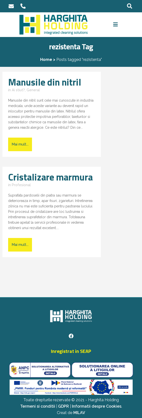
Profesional (21, 185)
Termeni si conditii (37, 406)
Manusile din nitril (44, 82)
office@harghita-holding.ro (11, 6)
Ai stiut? (18, 90)
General (33, 90)
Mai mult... (20, 144)
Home (46, 59)
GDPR (63, 406)
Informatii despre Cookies (96, 406)
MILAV (79, 412)
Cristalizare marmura (50, 177)
